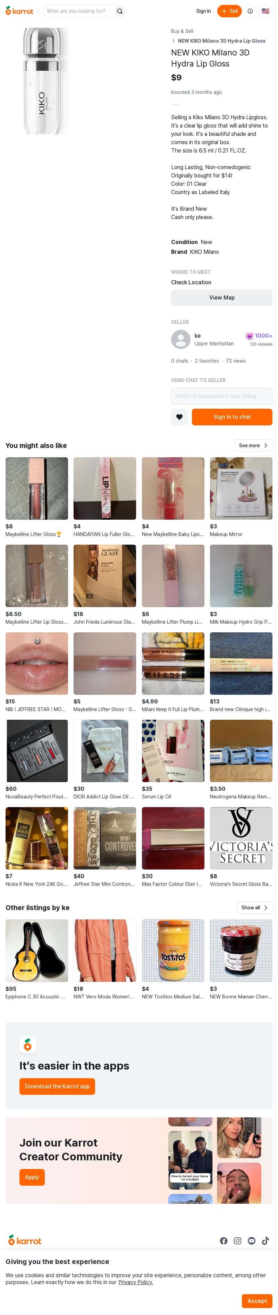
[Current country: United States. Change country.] (265, 11)
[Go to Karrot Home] (24, 1241)
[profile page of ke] (181, 339)
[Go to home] (19, 11)
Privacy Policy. (135, 1282)
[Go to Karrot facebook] (224, 1241)
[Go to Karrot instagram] (238, 1241)
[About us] (250, 11)
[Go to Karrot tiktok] (265, 1241)
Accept (257, 1301)
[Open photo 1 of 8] (45, 81)
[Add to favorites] (179, 417)
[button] (253, 445)
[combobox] (79, 11)
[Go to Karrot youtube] (251, 1241)
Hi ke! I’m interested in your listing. (221, 396)
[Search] (120, 11)
